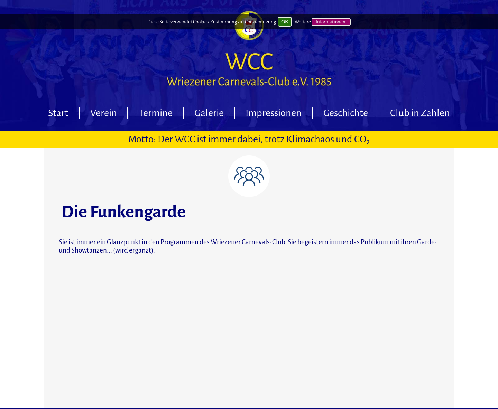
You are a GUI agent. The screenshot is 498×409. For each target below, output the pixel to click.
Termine (156, 113)
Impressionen (274, 113)
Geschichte (345, 113)
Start (58, 113)
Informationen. (331, 21)
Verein (103, 113)
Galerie (209, 113)
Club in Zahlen (420, 113)
